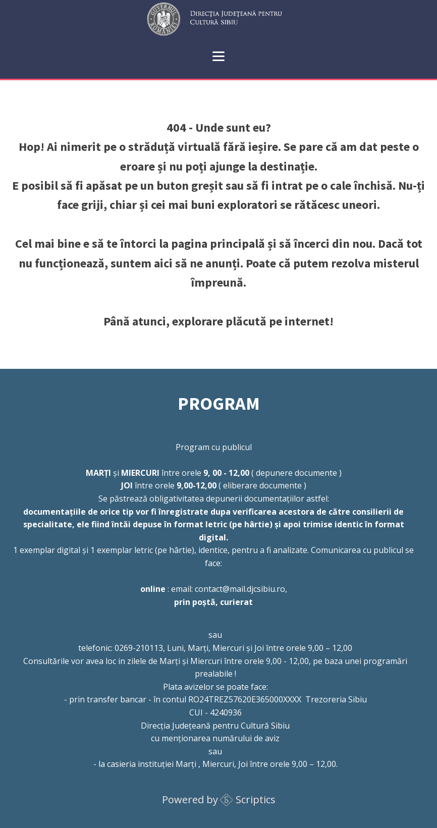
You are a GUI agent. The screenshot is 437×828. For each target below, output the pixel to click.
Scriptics (256, 799)
